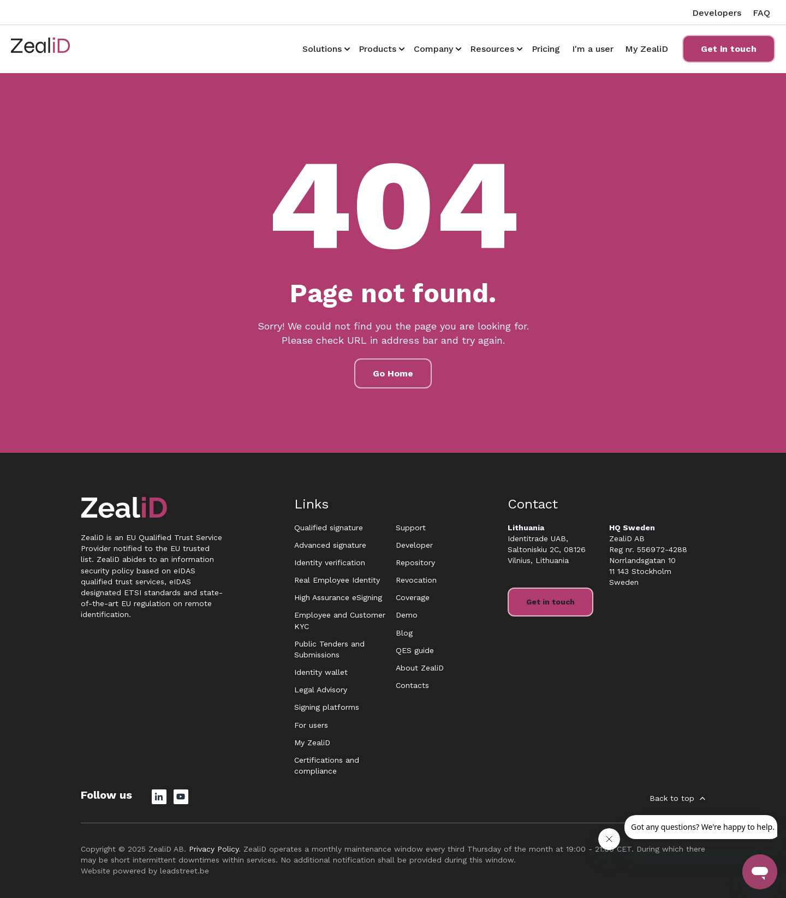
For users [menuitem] (311, 725)
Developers (716, 13)
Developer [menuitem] (414, 545)
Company (433, 49)
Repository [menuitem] (415, 562)
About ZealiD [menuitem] (420, 667)
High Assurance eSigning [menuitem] (338, 597)
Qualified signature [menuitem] (328, 527)
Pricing (546, 49)
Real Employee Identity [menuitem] (337, 580)
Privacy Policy (214, 849)
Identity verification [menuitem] (329, 562)
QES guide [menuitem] (415, 650)
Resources (492, 49)
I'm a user (593, 49)
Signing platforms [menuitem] (326, 707)
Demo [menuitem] (407, 614)
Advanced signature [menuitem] (330, 545)
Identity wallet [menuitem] (321, 672)
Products (377, 49)
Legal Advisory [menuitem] (320, 689)
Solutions (322, 49)
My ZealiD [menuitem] (312, 742)
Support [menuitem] (411, 527)
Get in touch (729, 49)
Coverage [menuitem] (413, 597)
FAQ (761, 13)
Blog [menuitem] (404, 632)
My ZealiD (646, 49)
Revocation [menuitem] (416, 580)
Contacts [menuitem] (412, 685)
